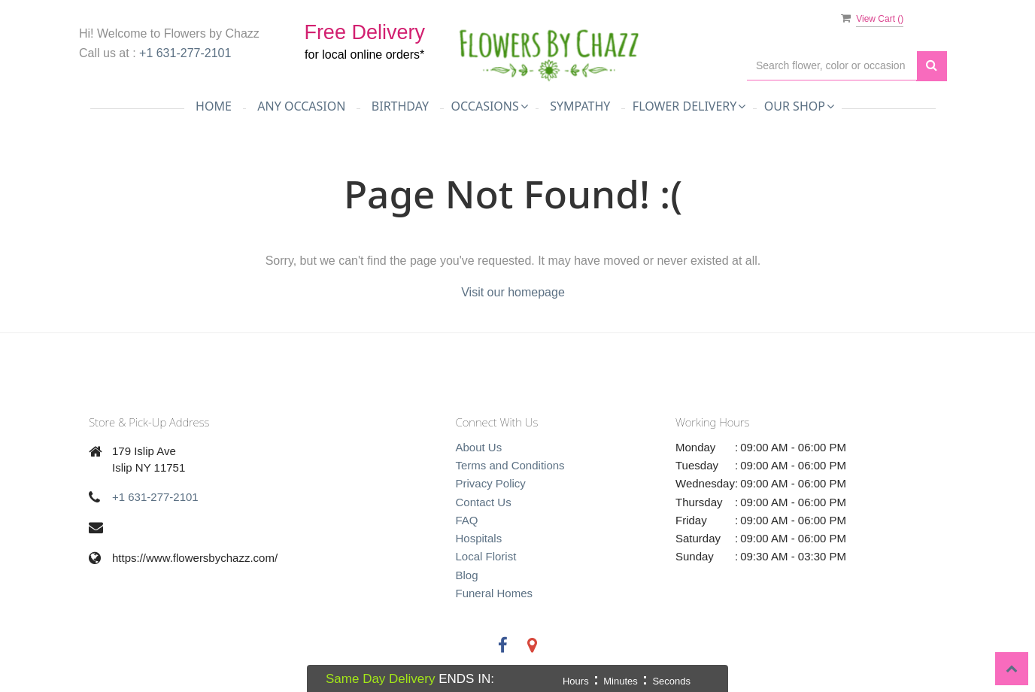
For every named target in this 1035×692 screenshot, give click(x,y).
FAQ (467, 520)
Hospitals (479, 538)
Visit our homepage (513, 292)
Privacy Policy (491, 483)
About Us (479, 447)
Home (214, 106)
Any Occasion (301, 106)
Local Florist (486, 556)
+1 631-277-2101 (185, 53)
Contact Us (483, 502)
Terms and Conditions (510, 465)
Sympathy (580, 106)
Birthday (400, 106)
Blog (467, 575)
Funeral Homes (494, 593)
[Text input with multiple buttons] (832, 65)
